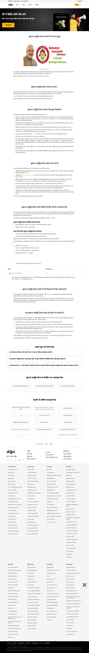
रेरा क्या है (48, 576)
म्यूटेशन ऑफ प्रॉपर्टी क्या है (51, 573)
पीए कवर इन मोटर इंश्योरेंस (51, 481)
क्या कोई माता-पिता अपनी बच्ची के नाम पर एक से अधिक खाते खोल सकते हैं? (44, 352)
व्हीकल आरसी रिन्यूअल (50, 504)
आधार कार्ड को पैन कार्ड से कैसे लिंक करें (72, 603)
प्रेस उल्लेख (48, 452)
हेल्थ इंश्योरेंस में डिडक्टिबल (70, 469)
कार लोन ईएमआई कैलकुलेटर (13, 533)
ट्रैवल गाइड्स (10, 564)
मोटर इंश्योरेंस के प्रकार (50, 472)
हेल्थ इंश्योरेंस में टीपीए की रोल (71, 522)
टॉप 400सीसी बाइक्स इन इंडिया (32, 531)
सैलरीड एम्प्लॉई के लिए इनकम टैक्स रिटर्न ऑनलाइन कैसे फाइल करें (73, 597)
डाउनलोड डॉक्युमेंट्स (67, 459)
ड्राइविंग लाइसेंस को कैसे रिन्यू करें (52, 507)
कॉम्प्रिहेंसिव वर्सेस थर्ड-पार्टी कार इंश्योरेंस (14, 504)
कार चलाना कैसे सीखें (11, 516)
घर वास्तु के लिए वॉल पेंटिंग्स (51, 599)
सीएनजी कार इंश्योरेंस (11, 481)
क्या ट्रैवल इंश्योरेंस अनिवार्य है (13, 567)
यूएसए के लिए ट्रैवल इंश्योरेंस (13, 582)
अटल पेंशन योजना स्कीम (44, 415)
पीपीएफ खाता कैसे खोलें (70, 579)
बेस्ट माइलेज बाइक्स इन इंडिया (32, 528)
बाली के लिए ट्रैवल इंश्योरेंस (12, 573)
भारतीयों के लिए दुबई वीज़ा (12, 599)
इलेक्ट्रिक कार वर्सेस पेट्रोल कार (13, 528)
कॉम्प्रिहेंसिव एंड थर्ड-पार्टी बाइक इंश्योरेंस (34, 493)
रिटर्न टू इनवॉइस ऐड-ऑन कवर (32, 504)
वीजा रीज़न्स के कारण (11, 605)
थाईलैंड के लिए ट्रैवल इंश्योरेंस (13, 585)
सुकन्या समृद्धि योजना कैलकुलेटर (67, 386)
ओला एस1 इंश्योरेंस (30, 469)
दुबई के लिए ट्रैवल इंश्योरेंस (12, 576)
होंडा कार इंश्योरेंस (11, 472)
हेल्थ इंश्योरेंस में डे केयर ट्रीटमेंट (71, 527)
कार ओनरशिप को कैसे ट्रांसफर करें (13, 531)
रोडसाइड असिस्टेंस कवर (51, 478)
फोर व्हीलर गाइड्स (11, 466)
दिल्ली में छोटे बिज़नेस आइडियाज (32, 608)
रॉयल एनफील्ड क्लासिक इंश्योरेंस (32, 481)
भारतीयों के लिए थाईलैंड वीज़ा (13, 602)
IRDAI (41, 643)
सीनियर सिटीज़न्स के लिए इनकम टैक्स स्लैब (73, 601)
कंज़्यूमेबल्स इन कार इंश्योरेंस (13, 493)
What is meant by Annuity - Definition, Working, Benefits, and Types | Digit (44, 408)
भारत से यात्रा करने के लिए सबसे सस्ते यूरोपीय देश (14, 622)
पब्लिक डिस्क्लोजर (21, 643)
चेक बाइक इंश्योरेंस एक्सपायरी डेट (33, 516)
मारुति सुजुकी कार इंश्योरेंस (12, 469)
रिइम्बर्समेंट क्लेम (69, 475)
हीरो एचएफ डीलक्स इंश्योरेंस (32, 478)
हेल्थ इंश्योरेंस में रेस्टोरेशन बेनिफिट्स (72, 530)
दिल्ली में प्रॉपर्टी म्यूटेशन (50, 608)
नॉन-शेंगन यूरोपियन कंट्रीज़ (12, 611)
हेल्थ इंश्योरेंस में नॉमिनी (70, 536)
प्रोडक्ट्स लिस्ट (29, 456)
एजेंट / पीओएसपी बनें (24, 1)
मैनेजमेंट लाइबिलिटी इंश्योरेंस (32, 570)
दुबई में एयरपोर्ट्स (11, 637)
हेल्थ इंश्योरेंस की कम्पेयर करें (71, 490)
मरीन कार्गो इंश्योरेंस (30, 573)
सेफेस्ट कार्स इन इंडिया (11, 519)
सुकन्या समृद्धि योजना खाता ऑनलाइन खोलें (44, 386)
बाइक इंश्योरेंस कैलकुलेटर (31, 510)
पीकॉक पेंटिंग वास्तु (50, 582)
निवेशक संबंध (28, 643)
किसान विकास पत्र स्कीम (70, 582)
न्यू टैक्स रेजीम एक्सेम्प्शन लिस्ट (71, 590)
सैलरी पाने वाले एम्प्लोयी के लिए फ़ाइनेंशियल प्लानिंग (21, 408)
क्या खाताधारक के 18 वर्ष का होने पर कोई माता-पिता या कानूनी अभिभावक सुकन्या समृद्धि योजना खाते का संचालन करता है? (44, 365)
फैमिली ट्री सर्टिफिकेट (50, 567)
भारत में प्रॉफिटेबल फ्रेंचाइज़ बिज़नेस (33, 587)
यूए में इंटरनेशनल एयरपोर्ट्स (12, 631)
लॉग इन (77, 4)
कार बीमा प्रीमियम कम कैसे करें (13, 501)
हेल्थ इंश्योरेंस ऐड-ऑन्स (70, 493)
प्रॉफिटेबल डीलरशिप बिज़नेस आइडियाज (34, 593)
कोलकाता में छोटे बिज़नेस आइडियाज (33, 605)
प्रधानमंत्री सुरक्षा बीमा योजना (71, 548)
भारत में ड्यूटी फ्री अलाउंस (12, 614)
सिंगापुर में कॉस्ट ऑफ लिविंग (32, 622)
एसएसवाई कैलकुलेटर (69, 634)
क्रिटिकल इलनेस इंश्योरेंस (70, 487)
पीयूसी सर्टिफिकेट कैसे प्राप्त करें (52, 510)
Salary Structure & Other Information (21, 429)
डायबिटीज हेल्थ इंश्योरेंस (70, 481)
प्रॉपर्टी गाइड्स (49, 564)
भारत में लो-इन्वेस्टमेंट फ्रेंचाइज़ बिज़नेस (33, 590)
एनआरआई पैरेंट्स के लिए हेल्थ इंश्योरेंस (72, 472)
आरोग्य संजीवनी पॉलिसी (70, 496)
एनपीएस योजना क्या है (67, 408)
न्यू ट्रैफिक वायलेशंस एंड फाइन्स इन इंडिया (53, 496)
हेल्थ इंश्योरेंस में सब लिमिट (70, 484)
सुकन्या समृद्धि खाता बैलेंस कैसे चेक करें (21, 386)
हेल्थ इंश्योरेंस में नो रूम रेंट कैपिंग (71, 533)
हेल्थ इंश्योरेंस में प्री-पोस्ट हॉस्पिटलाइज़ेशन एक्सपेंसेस (73, 518)
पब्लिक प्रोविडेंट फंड (68, 422)
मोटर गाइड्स (49, 466)
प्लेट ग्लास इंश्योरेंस (30, 579)
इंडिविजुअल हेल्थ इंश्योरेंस (70, 478)
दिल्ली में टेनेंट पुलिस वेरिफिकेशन (52, 602)
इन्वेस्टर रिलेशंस (16, 1)
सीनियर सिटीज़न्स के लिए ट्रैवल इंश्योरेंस (14, 570)
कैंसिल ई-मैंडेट (29, 454)
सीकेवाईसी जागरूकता (31, 459)
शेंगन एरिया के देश (11, 608)
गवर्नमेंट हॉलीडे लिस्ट (69, 625)
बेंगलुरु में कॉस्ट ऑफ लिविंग (32, 617)
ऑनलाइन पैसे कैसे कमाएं (70, 585)
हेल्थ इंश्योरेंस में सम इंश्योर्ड (70, 512)
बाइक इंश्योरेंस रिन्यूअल (31, 487)
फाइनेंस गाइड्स (69, 564)
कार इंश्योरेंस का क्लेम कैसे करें (13, 507)
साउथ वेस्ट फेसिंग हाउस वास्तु (52, 585)
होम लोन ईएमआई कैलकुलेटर (52, 617)
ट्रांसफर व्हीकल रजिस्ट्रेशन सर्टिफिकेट (53, 493)
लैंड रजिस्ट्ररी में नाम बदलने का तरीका (53, 570)
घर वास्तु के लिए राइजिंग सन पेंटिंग (52, 596)
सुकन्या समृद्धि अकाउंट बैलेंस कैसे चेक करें (73, 573)
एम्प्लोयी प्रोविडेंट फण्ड (67, 415)
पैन (26, 253)
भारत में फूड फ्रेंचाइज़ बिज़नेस (32, 596)
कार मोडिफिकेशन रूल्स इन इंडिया (52, 498)
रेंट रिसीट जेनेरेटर (50, 620)
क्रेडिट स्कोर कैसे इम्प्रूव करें (70, 587)
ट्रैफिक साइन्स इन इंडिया (51, 519)
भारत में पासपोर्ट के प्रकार (70, 622)
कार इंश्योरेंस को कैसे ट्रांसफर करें (13, 513)
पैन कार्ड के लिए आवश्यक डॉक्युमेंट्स (72, 614)
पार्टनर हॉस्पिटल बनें (50, 455)
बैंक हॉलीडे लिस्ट (69, 628)
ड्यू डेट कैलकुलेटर (69, 554)
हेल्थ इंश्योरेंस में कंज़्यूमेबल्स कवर (71, 539)
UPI (21, 415)
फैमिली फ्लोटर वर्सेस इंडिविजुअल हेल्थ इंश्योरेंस (72, 505)
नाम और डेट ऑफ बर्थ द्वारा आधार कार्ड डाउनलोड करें (72, 607)
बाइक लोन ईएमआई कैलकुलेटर (32, 533)
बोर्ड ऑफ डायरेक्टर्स (67, 454)
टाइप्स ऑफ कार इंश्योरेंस (12, 490)
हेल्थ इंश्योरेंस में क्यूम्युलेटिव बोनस (71, 525)
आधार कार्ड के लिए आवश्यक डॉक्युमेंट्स (72, 611)
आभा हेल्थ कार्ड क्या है (70, 551)
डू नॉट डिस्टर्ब (14, 643)
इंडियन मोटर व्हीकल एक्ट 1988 (52, 487)
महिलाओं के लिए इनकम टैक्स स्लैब (72, 593)
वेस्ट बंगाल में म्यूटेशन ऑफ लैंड (52, 611)
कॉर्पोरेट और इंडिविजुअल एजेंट (52, 457)
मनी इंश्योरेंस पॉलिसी (30, 576)
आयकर (34, 134)
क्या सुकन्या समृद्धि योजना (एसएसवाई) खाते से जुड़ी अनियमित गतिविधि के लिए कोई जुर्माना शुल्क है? (44, 359)
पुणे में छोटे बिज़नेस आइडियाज (32, 602)
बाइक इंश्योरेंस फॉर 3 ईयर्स (31, 490)
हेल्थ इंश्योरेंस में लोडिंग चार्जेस (71, 501)
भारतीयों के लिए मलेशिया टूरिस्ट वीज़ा (14, 590)
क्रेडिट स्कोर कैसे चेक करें (70, 576)
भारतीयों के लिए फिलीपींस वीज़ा (13, 596)
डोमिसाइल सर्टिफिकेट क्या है (51, 614)
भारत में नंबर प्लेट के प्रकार (51, 522)
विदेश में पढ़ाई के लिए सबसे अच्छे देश (14, 628)
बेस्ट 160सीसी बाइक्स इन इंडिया (32, 525)
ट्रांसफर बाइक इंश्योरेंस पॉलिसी (32, 513)
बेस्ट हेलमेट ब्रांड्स (50, 501)
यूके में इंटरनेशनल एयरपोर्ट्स (12, 634)
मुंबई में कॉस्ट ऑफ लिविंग (31, 620)
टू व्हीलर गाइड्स (30, 466)
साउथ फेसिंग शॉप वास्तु (51, 587)
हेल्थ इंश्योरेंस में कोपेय (70, 509)
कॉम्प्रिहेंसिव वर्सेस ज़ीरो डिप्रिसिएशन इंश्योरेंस (54, 475)
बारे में (8, 456)
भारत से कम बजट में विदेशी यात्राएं (13, 625)
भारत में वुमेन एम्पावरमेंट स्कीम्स (71, 631)
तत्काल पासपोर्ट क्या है (70, 619)
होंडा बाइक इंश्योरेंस (30, 484)
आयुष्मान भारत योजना (70, 545)
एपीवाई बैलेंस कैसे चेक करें (70, 567)
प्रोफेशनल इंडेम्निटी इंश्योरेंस (31, 582)
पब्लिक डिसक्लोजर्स (67, 456)
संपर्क (11, 456)
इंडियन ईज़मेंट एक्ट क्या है (51, 579)
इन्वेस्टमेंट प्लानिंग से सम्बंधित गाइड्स (68, 429)
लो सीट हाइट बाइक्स (30, 519)
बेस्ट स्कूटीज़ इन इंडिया (31, 522)
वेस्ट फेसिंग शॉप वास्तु (50, 590)
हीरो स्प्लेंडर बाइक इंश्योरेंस (31, 475)
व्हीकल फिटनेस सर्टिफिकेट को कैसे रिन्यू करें (54, 516)
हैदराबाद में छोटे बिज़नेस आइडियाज (33, 614)
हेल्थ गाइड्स (68, 466)
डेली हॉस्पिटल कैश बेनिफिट (70, 514)
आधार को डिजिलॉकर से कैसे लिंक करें (72, 616)
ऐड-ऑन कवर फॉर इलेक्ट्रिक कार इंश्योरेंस (15, 487)
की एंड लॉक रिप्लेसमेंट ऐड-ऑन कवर (14, 498)
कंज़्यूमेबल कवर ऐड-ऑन (31, 507)
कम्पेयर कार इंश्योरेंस (11, 484)
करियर (15, 456)
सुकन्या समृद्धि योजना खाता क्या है (44, 429)
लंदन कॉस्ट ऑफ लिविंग (31, 625)
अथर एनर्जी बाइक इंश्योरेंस (31, 472)
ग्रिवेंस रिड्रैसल (10, 1)
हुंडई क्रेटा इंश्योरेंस (11, 478)
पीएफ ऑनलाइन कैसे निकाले (71, 570)
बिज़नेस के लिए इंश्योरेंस (31, 567)
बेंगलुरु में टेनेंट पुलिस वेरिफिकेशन (52, 605)
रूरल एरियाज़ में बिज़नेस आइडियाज (33, 599)
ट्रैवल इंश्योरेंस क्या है (11, 587)
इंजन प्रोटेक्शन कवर (11, 496)
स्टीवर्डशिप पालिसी (35, 643)
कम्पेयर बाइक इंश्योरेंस (31, 498)
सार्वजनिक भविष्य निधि (28, 175)
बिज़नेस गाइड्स (30, 564)
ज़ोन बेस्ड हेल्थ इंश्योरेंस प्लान (71, 498)
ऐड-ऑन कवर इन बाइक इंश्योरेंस (32, 501)
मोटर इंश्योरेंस (49, 469)
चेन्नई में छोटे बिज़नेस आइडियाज (32, 611)
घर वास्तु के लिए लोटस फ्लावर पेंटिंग (53, 593)
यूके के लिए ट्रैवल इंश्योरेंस (12, 579)
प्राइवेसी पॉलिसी (47, 643)
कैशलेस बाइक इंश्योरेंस (31, 496)
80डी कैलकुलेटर (69, 557)
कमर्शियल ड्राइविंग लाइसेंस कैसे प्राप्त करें (53, 513)
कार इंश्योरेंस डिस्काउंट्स (12, 510)
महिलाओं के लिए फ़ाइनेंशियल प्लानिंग (21, 422)
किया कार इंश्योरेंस (11, 475)
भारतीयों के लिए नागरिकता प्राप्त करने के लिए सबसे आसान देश (15, 617)
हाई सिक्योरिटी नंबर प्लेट (51, 490)
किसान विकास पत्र (44, 422)
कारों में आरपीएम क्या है (12, 522)
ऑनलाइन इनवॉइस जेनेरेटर (32, 628)
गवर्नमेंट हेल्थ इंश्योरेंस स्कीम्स (71, 542)
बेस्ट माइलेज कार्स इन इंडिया (12, 525)
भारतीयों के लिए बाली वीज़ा (12, 593)
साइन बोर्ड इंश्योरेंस (30, 585)
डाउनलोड (8, 643)
